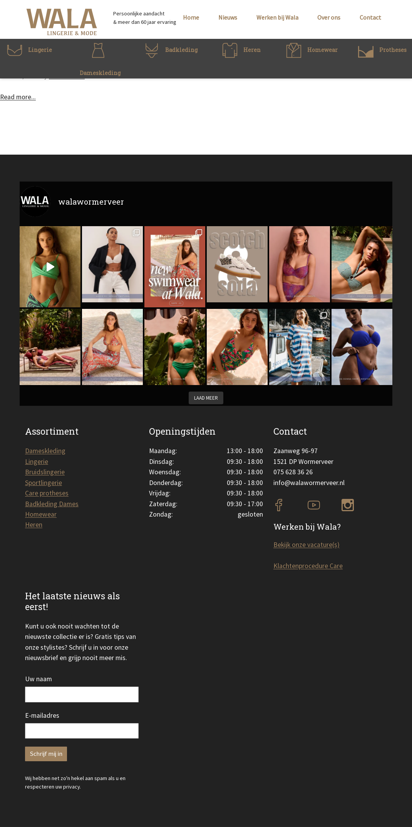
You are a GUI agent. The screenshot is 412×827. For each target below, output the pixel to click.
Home (191, 17)
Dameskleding (45, 451)
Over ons (328, 17)
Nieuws (227, 17)
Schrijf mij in (46, 754)
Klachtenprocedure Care (308, 566)
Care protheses (47, 493)
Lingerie (36, 461)
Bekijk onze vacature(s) (306, 544)
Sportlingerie (43, 483)
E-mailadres (42, 715)
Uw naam (38, 679)
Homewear (41, 514)
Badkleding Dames (52, 504)
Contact (370, 17)
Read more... (18, 97)
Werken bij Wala (277, 17)
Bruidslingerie (45, 472)
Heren (33, 524)
